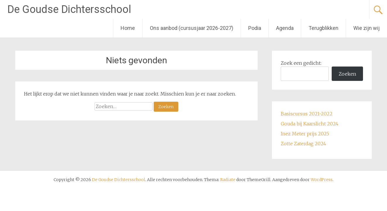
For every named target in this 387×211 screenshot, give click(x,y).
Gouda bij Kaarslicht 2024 (309, 124)
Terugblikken (323, 28)
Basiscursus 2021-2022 (307, 114)
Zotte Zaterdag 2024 (303, 144)
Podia (254, 28)
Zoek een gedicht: (301, 63)
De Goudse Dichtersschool (69, 9)
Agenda (285, 28)
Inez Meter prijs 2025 (305, 134)
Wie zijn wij (366, 28)
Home (128, 28)
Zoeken (347, 74)
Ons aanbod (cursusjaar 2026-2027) (191, 28)
